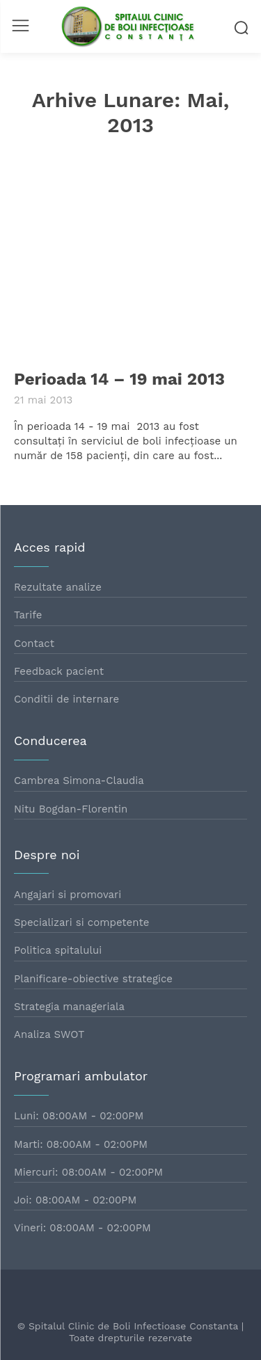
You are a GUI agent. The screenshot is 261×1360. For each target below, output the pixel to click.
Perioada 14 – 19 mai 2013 (119, 379)
